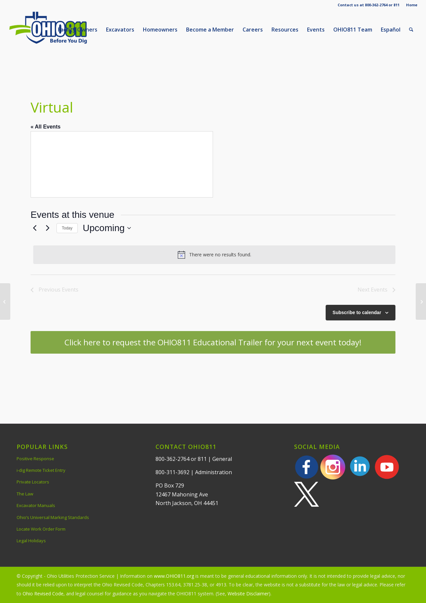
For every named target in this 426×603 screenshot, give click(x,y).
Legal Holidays (31, 541)
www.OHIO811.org (174, 576)
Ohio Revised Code (43, 593)
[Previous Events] (35, 228)
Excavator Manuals (36, 505)
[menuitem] (410, 5)
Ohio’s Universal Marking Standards (53, 517)
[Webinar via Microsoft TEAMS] (421, 301)
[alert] (214, 254)
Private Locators (33, 482)
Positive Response (35, 459)
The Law (25, 494)
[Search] (411, 29)
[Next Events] (48, 228)
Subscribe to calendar (357, 312)
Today (67, 228)
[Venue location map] (122, 164)
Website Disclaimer (248, 593)
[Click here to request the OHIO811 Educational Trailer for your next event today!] (213, 342)
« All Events (45, 126)
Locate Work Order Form (41, 529)
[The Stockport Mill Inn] (5, 301)
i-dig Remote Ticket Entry (41, 470)
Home (411, 4)
